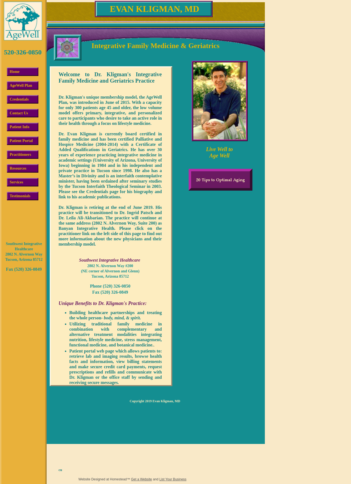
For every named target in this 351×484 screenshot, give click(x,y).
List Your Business (172, 479)
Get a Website (141, 479)
